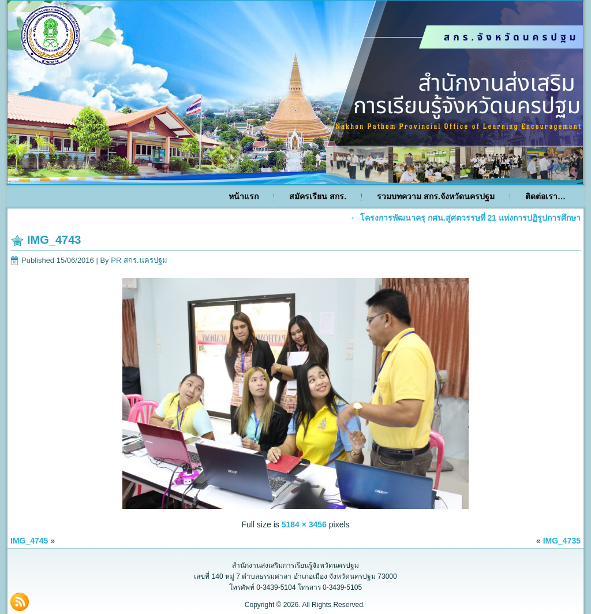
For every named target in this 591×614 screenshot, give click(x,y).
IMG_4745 (29, 540)
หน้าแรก (244, 196)
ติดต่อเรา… (545, 196)
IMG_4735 (562, 540)
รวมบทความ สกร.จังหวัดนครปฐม (436, 196)
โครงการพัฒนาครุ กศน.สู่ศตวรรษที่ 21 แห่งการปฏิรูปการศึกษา (465, 217)
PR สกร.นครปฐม (139, 260)
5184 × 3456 (304, 524)
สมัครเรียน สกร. (317, 196)
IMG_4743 (54, 239)
